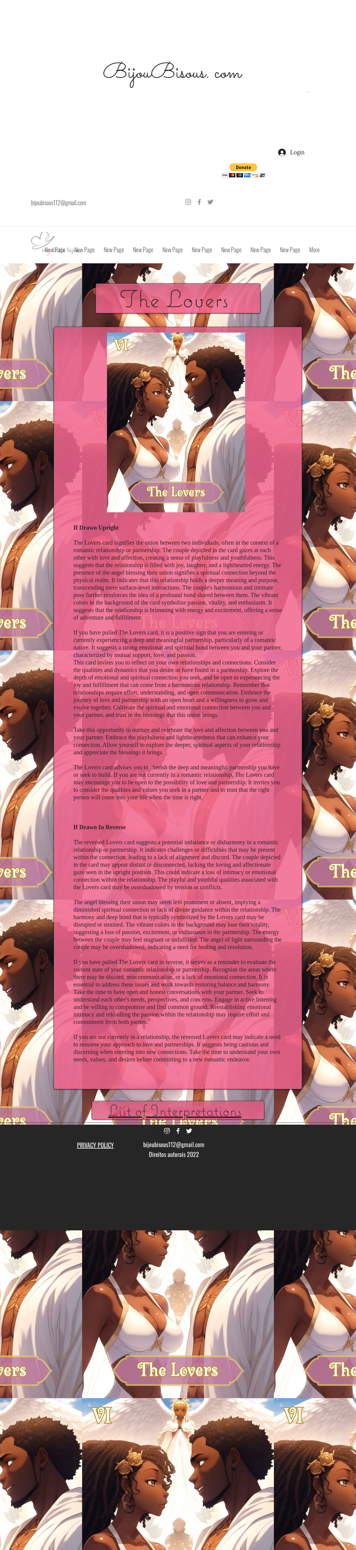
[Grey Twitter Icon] (210, 202)
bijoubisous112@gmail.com (58, 202)
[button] (308, 92)
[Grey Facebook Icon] (199, 202)
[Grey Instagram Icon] (188, 202)
